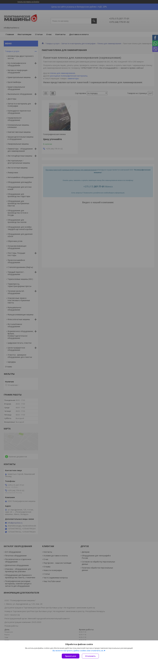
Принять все (70, 656)
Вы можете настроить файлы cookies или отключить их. (78, 650)
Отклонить (90, 656)
